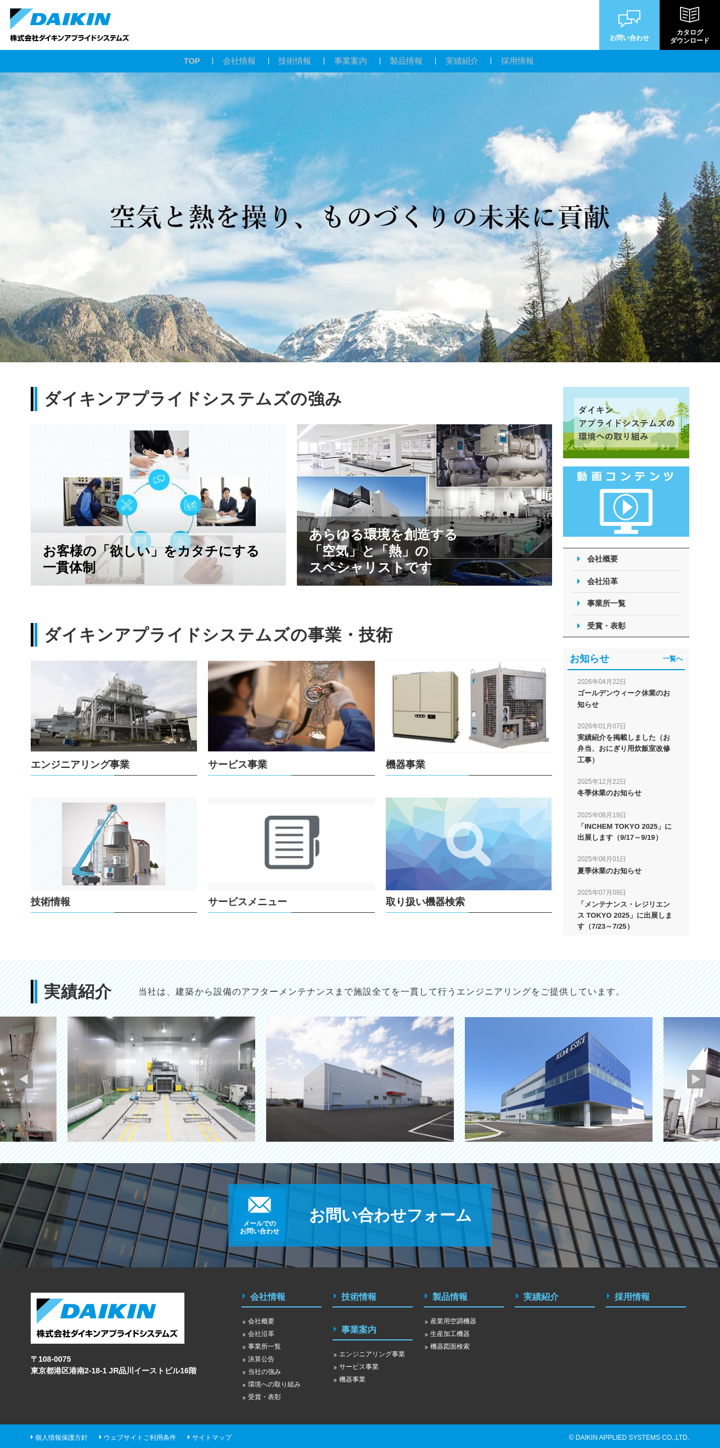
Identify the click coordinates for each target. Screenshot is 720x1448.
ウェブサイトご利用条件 (140, 1434)
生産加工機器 (450, 1330)
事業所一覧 (606, 603)
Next (696, 1079)
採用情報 (632, 1295)
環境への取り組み (274, 1381)
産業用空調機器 (453, 1318)
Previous (23, 1079)
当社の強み (264, 1368)
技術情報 (358, 1295)
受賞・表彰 (606, 625)
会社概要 (602, 558)
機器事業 (352, 1373)
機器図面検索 (450, 1343)
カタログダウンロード (690, 24)
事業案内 (358, 1324)
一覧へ (673, 659)
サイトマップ (212, 1434)
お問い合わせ (629, 24)
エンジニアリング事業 (372, 1347)
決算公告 (261, 1356)
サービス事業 (359, 1360)
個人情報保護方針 (61, 1434)
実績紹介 (541, 1295)
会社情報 (267, 1295)
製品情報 (450, 1295)
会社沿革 (602, 581)
